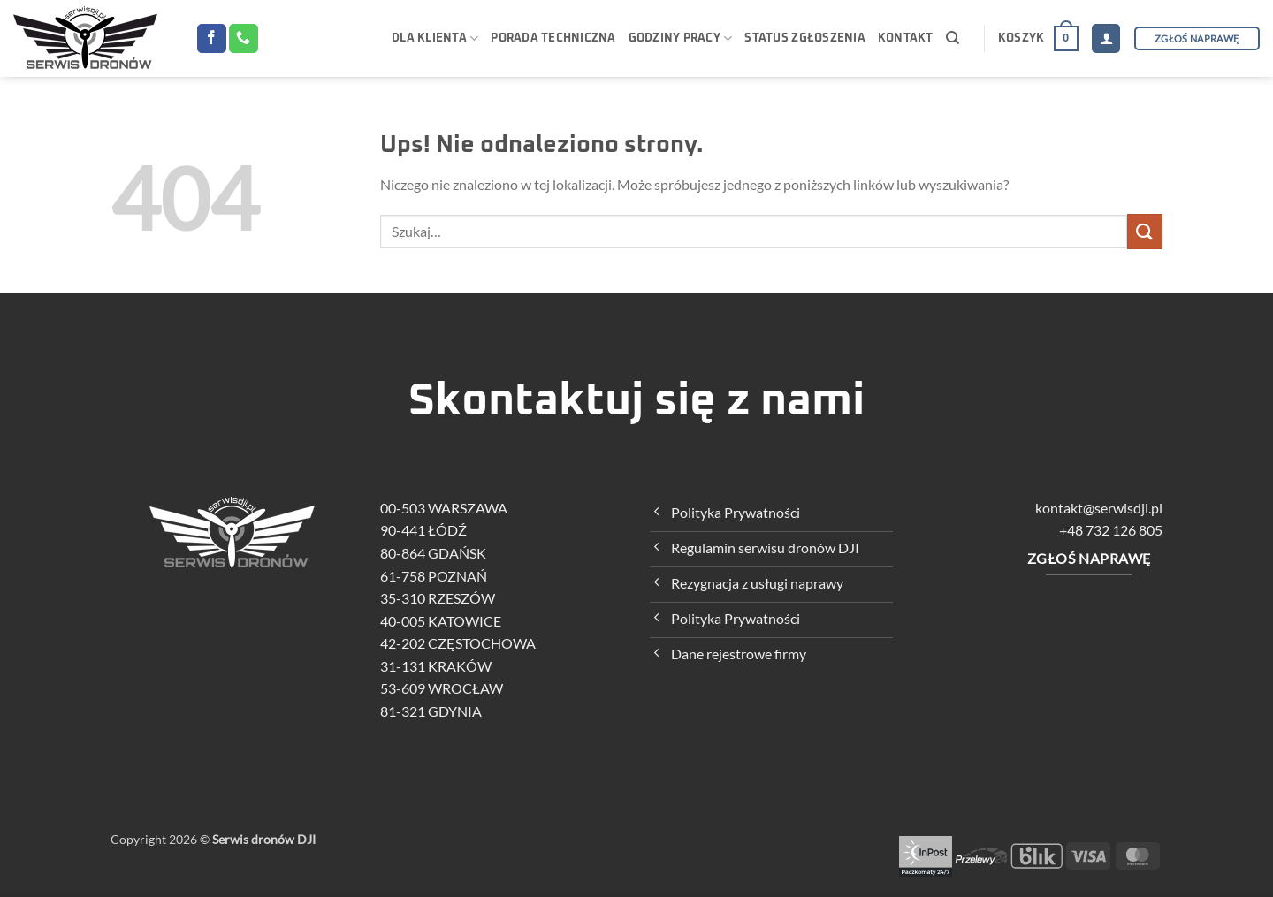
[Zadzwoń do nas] (243, 39)
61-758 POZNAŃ (440, 575)
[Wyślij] (1144, 231)
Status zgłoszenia (804, 38)
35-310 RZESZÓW (444, 597)
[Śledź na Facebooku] (211, 39)
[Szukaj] (952, 38)
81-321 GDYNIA (438, 711)
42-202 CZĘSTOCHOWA (465, 643)
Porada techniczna (553, 38)
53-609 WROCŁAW (448, 688)
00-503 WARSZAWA (451, 507)
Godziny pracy (681, 38)
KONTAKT (906, 38)
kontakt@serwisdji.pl (1098, 507)
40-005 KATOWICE (447, 620)
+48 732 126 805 (1110, 529)
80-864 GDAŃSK (440, 552)
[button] (1038, 39)
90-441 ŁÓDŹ (430, 529)
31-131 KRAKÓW (443, 666)
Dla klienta (435, 38)
